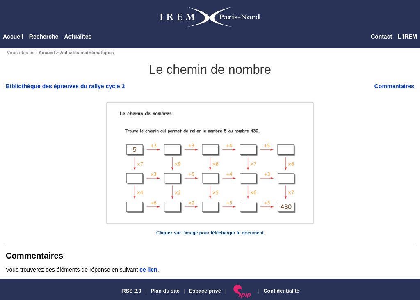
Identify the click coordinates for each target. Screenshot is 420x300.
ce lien (148, 269)
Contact (381, 36)
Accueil (13, 36)
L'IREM (407, 36)
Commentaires (394, 86)
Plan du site (165, 291)
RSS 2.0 (131, 291)
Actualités (77, 36)
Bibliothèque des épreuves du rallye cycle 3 (65, 86)
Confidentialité (281, 291)
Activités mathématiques (87, 52)
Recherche (44, 36)
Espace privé (205, 291)
